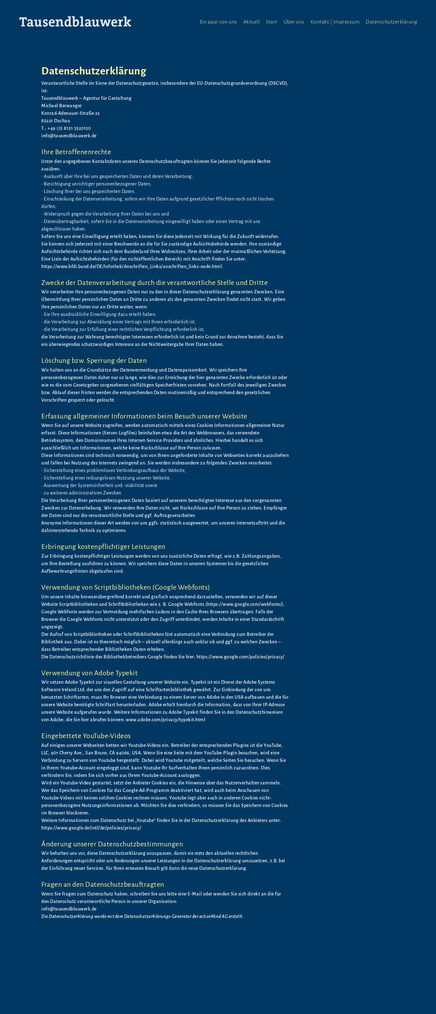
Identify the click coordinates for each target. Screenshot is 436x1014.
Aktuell (251, 22)
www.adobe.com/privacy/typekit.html (165, 719)
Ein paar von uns (218, 22)
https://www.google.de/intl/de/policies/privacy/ (91, 827)
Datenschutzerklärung (391, 22)
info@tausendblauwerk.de (69, 908)
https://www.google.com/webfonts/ (244, 604)
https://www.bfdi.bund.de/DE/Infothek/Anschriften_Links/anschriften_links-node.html (131, 266)
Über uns (294, 22)
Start (271, 22)
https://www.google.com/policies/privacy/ (240, 656)
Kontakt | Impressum (335, 22)
